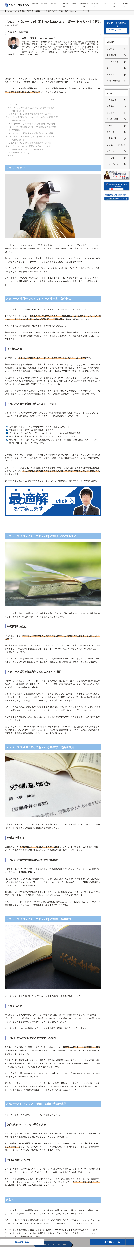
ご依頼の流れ (94, 3)
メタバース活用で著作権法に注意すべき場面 (30, 114)
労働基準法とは (17, 131)
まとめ (10, 157)
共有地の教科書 (116, 81)
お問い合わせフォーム (116, 27)
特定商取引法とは (18, 121)
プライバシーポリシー (116, 145)
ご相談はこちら (112, 1242)
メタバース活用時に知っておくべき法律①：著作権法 (30, 108)
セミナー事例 (84, 3)
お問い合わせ (124, 3)
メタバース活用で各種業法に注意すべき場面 (30, 144)
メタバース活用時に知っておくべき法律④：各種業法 (30, 137)
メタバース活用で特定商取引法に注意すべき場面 (32, 124)
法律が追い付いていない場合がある (26, 150)
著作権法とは (16, 111)
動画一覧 (116, 132)
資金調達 (116, 74)
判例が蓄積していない (20, 154)
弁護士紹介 (33, 3)
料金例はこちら (22, 1242)
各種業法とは (16, 141)
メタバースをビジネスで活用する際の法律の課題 (28, 147)
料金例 (74, 3)
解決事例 (54, 3)
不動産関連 (116, 55)
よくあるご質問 (114, 5)
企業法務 (116, 49)
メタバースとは (13, 104)
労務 (116, 68)
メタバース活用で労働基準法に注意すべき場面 (31, 134)
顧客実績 (44, 3)
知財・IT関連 (116, 61)
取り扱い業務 (64, 3)
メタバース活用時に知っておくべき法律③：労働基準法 (31, 127)
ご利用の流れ (116, 138)
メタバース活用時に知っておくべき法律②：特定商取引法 (32, 118)
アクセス (104, 3)
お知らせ (116, 158)
